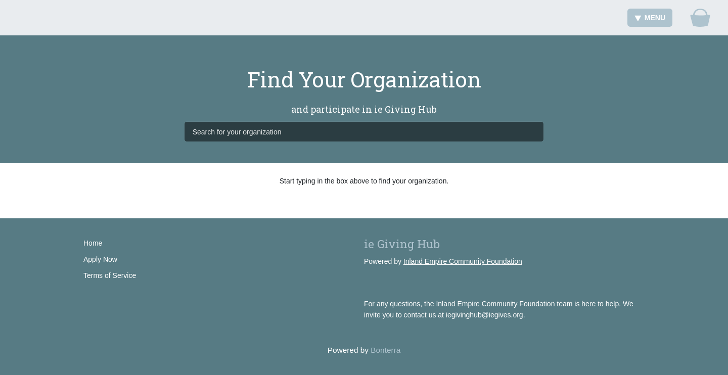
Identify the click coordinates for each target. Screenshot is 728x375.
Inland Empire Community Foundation (462, 261)
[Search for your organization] (364, 131)
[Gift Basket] (700, 18)
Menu (649, 18)
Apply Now (100, 259)
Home (92, 243)
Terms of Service (109, 275)
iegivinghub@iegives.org (484, 315)
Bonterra (385, 350)
